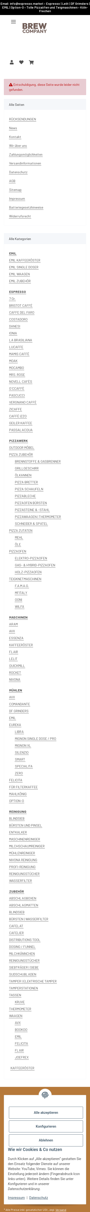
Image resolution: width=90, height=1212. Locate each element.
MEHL (19, 537)
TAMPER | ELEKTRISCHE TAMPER (33, 981)
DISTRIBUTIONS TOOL (24, 940)
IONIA (13, 333)
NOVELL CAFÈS (20, 381)
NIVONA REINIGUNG (23, 860)
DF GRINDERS (19, 711)
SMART (20, 759)
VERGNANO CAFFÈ (22, 402)
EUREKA (15, 725)
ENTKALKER (18, 832)
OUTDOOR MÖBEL (21, 447)
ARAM (13, 624)
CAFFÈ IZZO (18, 416)
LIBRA (19, 732)
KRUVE (20, 1002)
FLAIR (13, 652)
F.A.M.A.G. (22, 586)
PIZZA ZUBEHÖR (21, 454)
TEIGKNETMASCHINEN (25, 579)
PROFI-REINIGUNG (22, 867)
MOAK (13, 361)
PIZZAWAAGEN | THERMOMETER (38, 517)
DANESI (14, 326)
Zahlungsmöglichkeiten (25, 154)
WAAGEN (15, 1016)
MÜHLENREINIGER (22, 853)
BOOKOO (21, 1030)
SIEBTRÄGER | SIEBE (24, 967)
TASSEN (15, 995)
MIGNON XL (23, 745)
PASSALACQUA (21, 430)
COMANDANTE (19, 704)
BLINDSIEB (16, 818)
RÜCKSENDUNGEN (22, 119)
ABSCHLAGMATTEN (23, 905)
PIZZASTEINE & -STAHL (32, 510)
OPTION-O (16, 801)
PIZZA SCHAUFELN (29, 489)
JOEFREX (22, 1057)
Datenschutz (38, 1198)
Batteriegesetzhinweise (26, 207)
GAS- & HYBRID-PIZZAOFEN (35, 565)
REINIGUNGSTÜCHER (24, 874)
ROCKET (15, 672)
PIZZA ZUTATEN (20, 530)
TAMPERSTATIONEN (23, 988)
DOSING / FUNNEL (22, 947)
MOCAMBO (16, 368)
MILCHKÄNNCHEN (22, 953)
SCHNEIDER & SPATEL (31, 524)
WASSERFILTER (20, 881)
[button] (11, 62)
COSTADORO (18, 319)
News (13, 128)
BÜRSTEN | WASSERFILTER (28, 919)
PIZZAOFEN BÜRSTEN (31, 503)
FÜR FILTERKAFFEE (23, 787)
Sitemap (15, 190)
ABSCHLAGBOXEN (22, 898)
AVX (12, 631)
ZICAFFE (15, 409)
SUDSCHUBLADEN (22, 974)
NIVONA (14, 679)
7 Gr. (12, 299)
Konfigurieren (46, 1126)
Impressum (16, 1198)
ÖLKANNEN (23, 475)
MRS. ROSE (17, 375)
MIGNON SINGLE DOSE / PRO (35, 738)
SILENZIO (22, 752)
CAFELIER (16, 933)
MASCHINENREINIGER (24, 839)
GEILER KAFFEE (20, 423)
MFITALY (21, 593)
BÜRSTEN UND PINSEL (25, 825)
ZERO (19, 773)
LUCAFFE (16, 347)
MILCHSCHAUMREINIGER (27, 846)
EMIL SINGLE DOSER (23, 267)
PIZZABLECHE (25, 496)
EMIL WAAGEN (19, 274)
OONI (18, 600)
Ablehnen (46, 1140)
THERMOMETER (20, 1009)
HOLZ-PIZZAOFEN (28, 572)
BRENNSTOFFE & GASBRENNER (38, 461)
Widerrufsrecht (20, 216)
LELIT (13, 659)
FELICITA (15, 780)
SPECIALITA (24, 766)
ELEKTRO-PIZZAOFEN (31, 558)
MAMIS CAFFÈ (19, 354)
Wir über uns (18, 145)
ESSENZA (16, 638)
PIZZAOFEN (17, 551)
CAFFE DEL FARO (21, 312)
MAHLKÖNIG (18, 794)
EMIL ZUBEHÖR (20, 281)
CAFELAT (16, 926)
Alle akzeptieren (46, 1113)
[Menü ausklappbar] (13, 20)
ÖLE (18, 544)
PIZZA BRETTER (26, 482)
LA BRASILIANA (20, 340)
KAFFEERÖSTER (21, 645)
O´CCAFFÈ (16, 388)
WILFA (19, 606)
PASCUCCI (17, 395)
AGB (12, 181)
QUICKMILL (17, 666)
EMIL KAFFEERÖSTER (24, 260)
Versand (60, 1209)
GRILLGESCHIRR (27, 468)
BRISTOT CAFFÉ (20, 305)
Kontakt (15, 137)
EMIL (12, 718)
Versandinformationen (25, 163)
